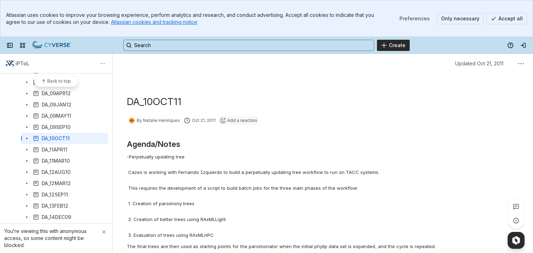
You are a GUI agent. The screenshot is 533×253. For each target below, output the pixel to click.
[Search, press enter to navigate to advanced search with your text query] (248, 45)
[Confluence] (52, 45)
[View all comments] (516, 206)
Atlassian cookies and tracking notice (154, 22)
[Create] (393, 45)
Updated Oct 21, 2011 (479, 63)
